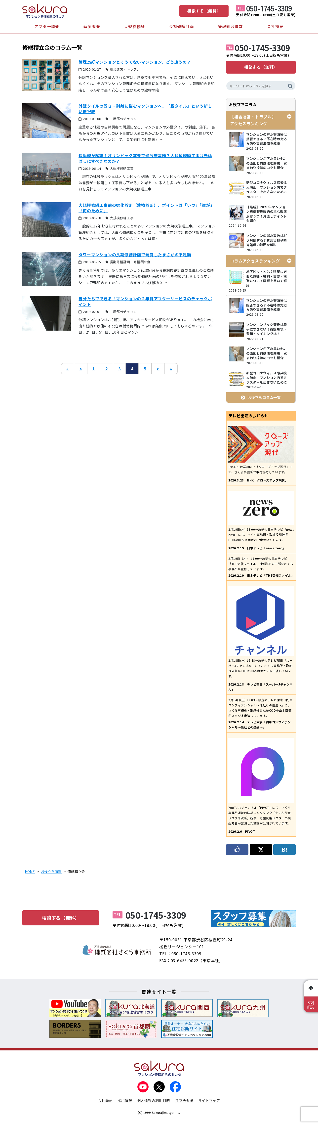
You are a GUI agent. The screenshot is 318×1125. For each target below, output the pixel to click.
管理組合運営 (230, 26)
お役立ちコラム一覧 (264, 397)
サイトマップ (209, 1100)
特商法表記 (184, 1100)
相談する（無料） (204, 11)
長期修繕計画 (181, 26)
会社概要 (275, 26)
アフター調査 (46, 26)
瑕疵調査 (91, 26)
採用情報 (125, 1100)
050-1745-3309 (269, 8)
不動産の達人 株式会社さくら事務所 (117, 950)
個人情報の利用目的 (153, 1100)
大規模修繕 (134, 26)
